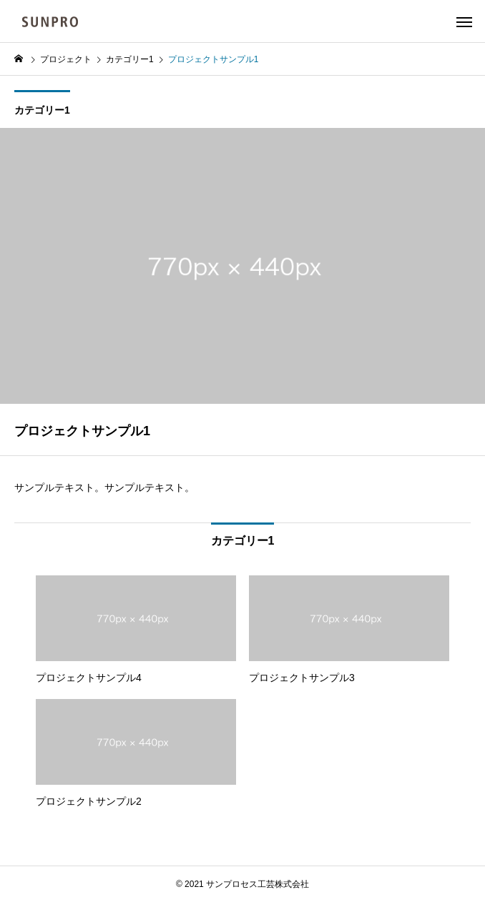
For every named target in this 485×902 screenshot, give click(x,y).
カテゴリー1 (42, 110)
